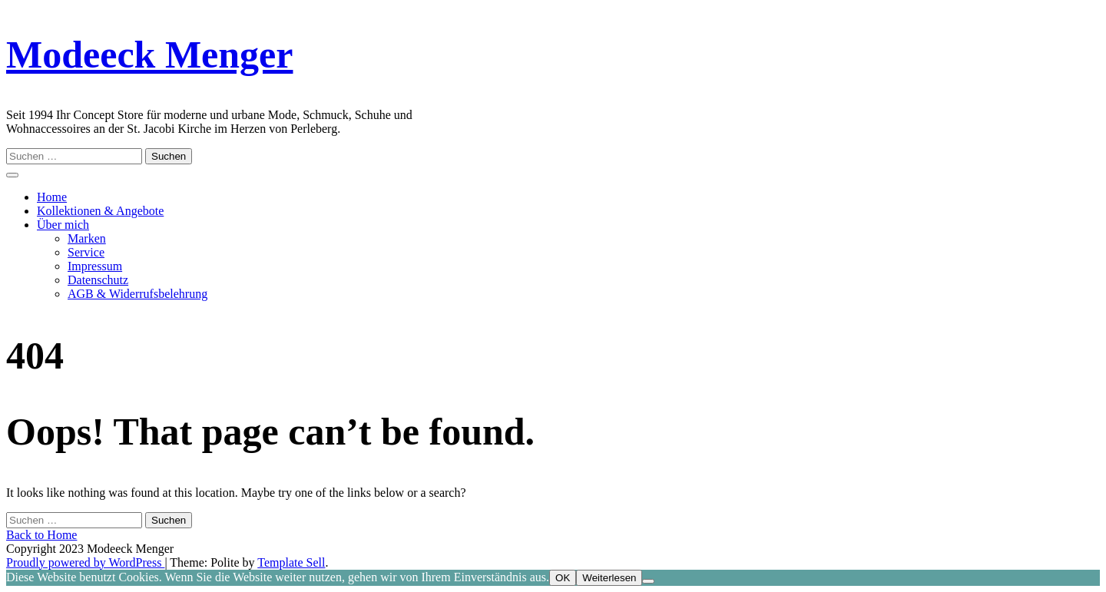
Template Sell (291, 562)
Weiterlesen (609, 578)
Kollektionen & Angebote (100, 210)
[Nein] (648, 581)
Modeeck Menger (149, 54)
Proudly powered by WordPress (85, 562)
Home (52, 196)
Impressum (95, 266)
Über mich (63, 224)
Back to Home (41, 534)
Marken (87, 238)
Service (86, 252)
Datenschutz (98, 279)
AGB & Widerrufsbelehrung (137, 293)
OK (562, 578)
